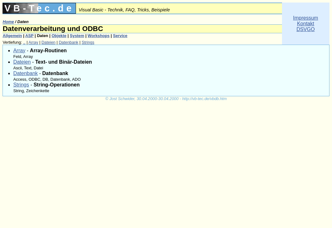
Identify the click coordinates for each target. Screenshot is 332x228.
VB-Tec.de (39, 8)
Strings (88, 42)
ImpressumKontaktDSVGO (305, 23)
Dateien (48, 42)
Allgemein (12, 35)
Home (8, 21)
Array (33, 42)
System (77, 35)
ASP (29, 35)
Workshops (99, 35)
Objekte (59, 35)
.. (24, 42)
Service (120, 35)
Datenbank (68, 42)
